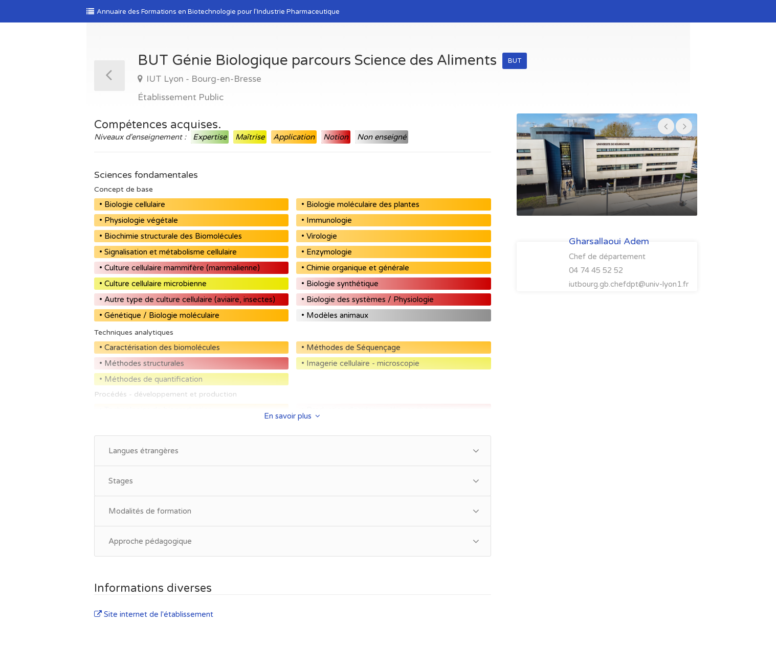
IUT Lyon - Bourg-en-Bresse (202, 79)
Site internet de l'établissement (153, 614)
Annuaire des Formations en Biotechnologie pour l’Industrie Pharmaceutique (213, 12)
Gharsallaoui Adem (609, 241)
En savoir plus (292, 416)
